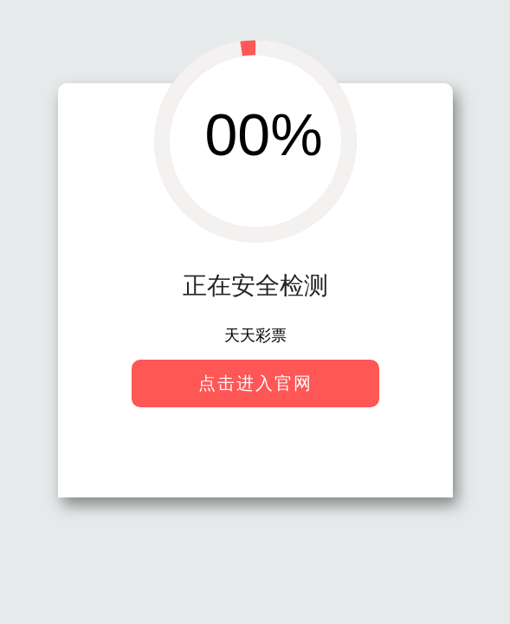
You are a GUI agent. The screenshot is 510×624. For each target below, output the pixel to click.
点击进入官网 (255, 383)
